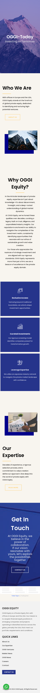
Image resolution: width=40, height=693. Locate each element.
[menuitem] (9, 672)
